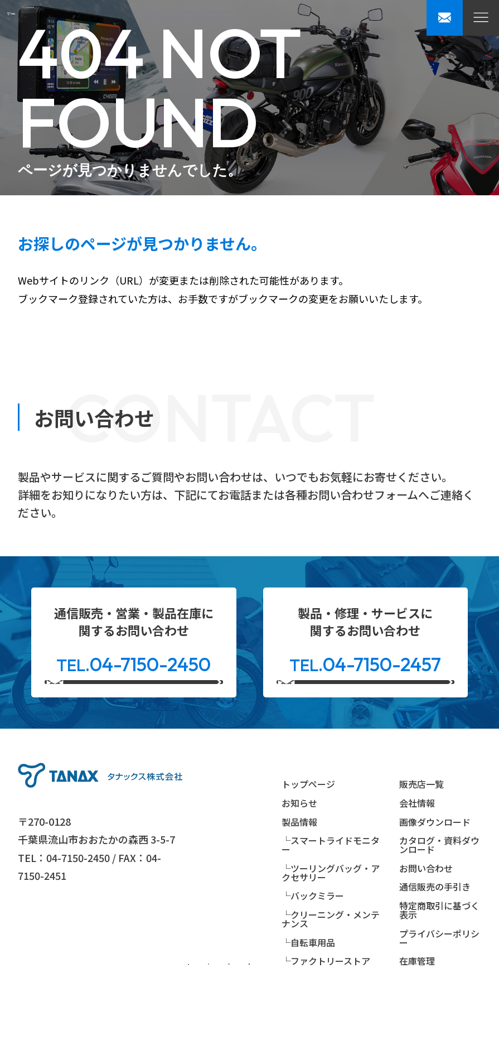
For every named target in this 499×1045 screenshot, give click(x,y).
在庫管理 (417, 992)
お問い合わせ (426, 899)
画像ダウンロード (435, 853)
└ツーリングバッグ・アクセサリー (331, 904)
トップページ (308, 815)
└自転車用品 (308, 973)
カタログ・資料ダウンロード (439, 876)
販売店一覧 (421, 815)
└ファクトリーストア (326, 992)
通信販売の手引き (435, 918)
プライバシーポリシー (439, 969)
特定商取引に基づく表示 (439, 941)
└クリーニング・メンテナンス (331, 950)
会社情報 (417, 834)
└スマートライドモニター (331, 876)
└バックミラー (313, 927)
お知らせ (299, 834)
